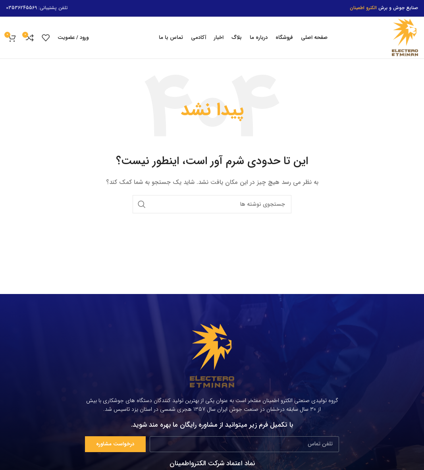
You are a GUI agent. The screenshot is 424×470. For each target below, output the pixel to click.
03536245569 (21, 8)
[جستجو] (212, 204)
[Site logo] (405, 37)
